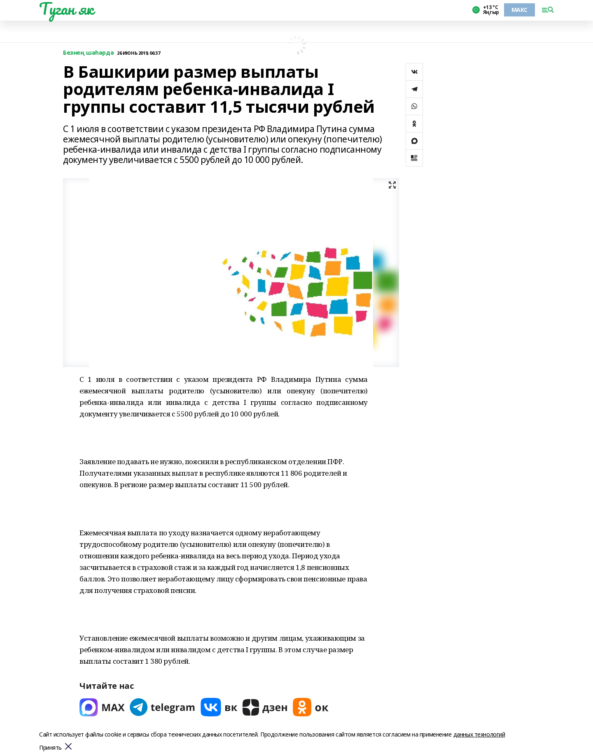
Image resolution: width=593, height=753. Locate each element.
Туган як (66, 8)
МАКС (519, 10)
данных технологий (479, 734)
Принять (50, 747)
